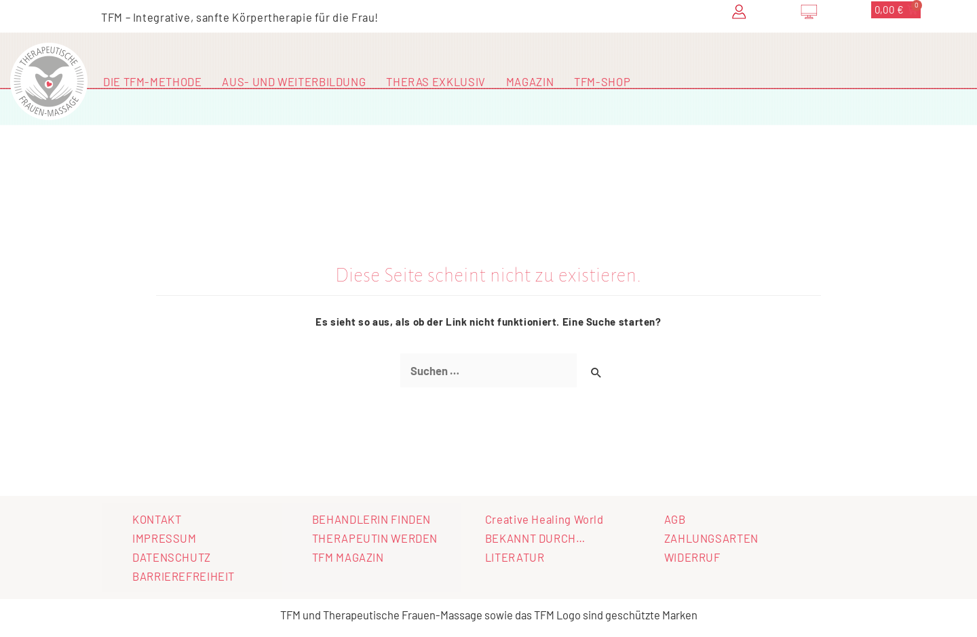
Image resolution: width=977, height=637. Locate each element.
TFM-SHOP (602, 81)
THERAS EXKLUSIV (435, 81)
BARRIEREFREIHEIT (183, 576)
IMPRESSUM (164, 538)
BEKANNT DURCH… (535, 538)
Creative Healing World (544, 519)
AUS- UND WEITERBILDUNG (294, 81)
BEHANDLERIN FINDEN (371, 519)
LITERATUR (515, 557)
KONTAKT (156, 519)
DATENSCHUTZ (171, 557)
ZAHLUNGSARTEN (711, 538)
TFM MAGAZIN (348, 557)
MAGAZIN (530, 81)
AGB (675, 519)
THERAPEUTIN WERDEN (375, 538)
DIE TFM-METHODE (152, 81)
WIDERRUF (692, 557)
